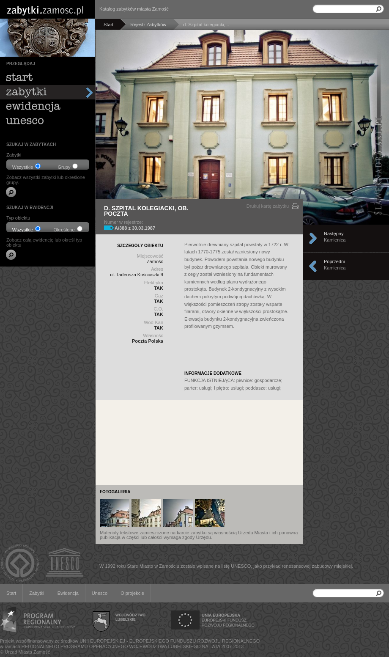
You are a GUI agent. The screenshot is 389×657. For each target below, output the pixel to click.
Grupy (68, 166)
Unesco (99, 593)
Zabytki (36, 593)
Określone (67, 229)
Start (11, 593)
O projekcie (132, 593)
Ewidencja (68, 593)
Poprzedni (349, 266)
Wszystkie (26, 166)
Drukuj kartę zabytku (268, 206)
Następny (349, 238)
